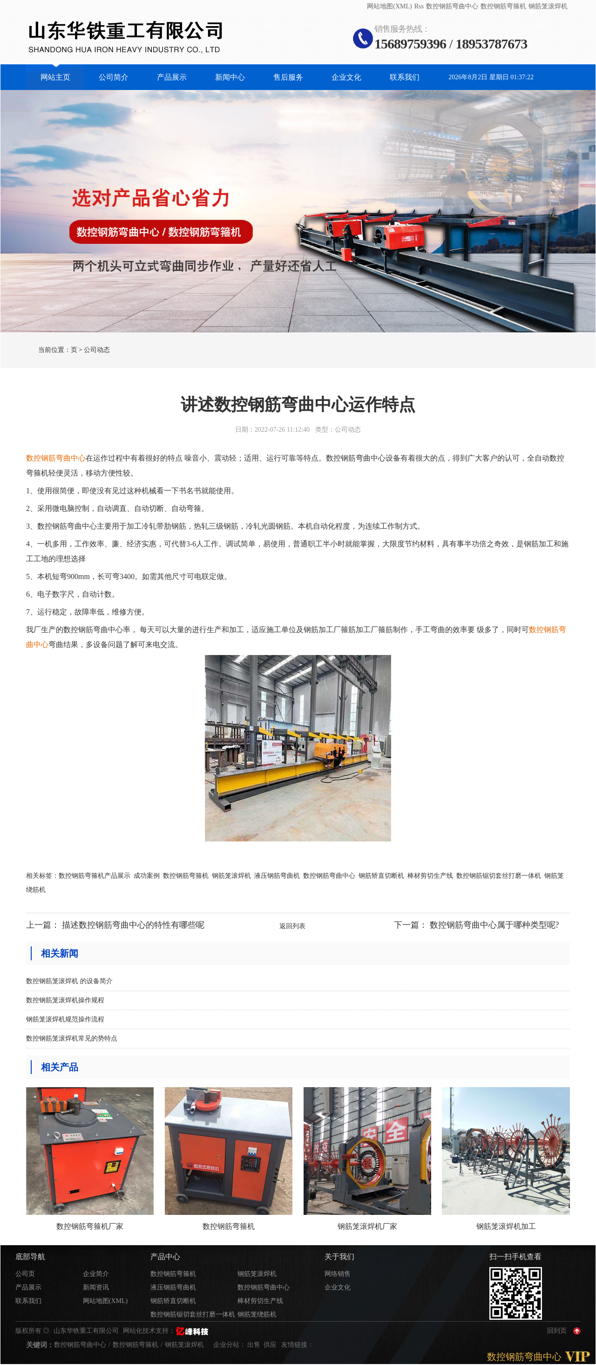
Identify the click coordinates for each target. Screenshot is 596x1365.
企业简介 (96, 1273)
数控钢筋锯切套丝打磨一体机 (498, 875)
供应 (271, 1344)
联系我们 (405, 77)
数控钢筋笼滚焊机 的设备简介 (69, 981)
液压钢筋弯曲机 (277, 875)
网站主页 (55, 77)
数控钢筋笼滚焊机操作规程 (65, 1000)
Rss (419, 6)
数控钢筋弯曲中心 (452, 6)
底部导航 (30, 1257)
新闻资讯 (96, 1287)
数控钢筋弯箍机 (503, 6)
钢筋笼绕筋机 (257, 1314)
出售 (254, 1344)
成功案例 (147, 875)
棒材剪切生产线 (430, 875)
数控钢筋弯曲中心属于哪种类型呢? (494, 925)
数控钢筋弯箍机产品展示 (94, 875)
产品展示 (172, 77)
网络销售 (338, 1273)
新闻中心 (230, 77)
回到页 (557, 1330)
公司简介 (114, 77)
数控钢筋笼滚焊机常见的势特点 (71, 1038)
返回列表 (292, 926)
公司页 (25, 1273)
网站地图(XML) (389, 6)
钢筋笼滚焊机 (548, 6)
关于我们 (339, 1257)
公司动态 (97, 349)
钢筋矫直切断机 (381, 875)
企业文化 (346, 77)
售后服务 (288, 77)
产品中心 (165, 1257)
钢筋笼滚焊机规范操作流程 (65, 1019)
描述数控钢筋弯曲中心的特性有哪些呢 (133, 925)
